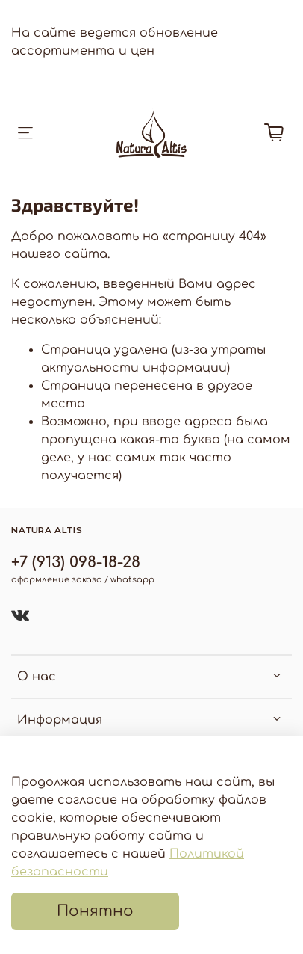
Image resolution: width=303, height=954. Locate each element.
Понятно (95, 911)
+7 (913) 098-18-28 (75, 562)
